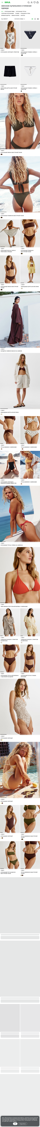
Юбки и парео (15, 15)
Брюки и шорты (5, 15)
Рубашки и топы (25, 13)
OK (15, 1123)
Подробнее (22, 1123)
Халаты (23, 15)
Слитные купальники (7, 13)
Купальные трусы (21, 11)
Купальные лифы (10, 11)
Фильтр (4, 19)
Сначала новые (19, 19)
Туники (17, 13)
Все (2, 11)
